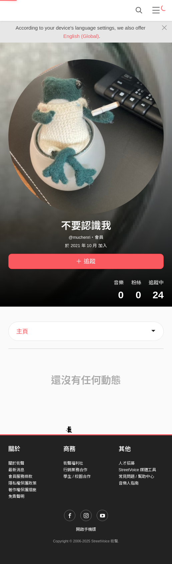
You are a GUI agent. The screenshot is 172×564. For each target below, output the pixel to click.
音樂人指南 (129, 483)
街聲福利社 (73, 463)
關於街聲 (16, 463)
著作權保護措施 (22, 490)
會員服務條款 (20, 476)
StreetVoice (35, 10)
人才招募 (127, 463)
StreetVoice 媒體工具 (137, 470)
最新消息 (16, 470)
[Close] (164, 28)
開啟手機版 (86, 529)
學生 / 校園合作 (77, 476)
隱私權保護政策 (22, 483)
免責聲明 (16, 496)
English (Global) (81, 36)
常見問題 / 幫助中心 (136, 476)
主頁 (22, 331)
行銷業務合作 (75, 470)
